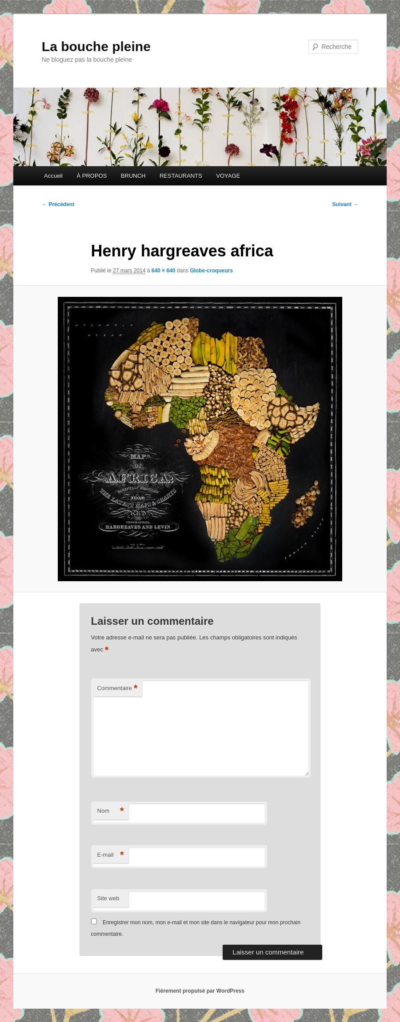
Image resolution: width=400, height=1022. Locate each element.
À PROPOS (91, 175)
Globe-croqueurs (211, 270)
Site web (108, 898)
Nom (110, 811)
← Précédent (58, 204)
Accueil (53, 175)
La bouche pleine (96, 46)
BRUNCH (133, 175)
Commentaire (117, 688)
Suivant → (345, 204)
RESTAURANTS (181, 175)
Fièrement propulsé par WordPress (200, 991)
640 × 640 (164, 270)
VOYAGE (228, 175)
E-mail (110, 855)
